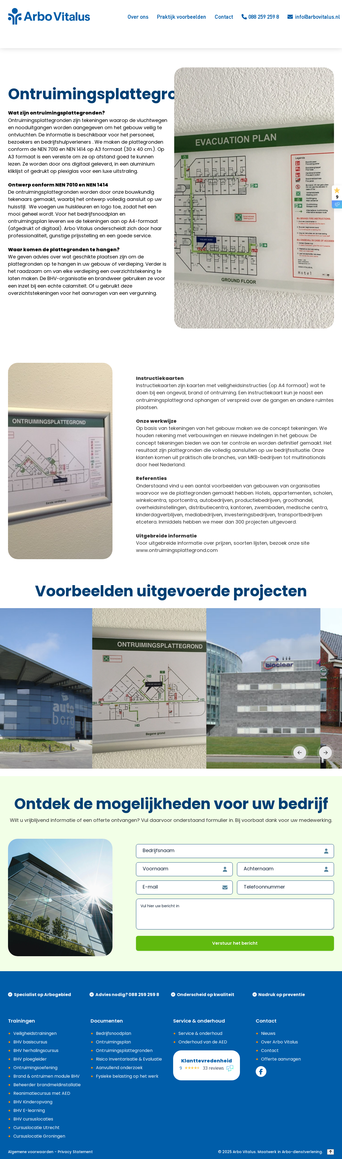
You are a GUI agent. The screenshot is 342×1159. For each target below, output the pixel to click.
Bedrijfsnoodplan (113, 1033)
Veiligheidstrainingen (35, 1033)
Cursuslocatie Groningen (39, 1136)
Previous (299, 752)
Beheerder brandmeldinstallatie (47, 1085)
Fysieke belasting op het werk (127, 1076)
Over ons (137, 16)
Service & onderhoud (200, 1033)
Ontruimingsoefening (35, 1068)
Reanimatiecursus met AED (41, 1093)
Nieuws (268, 1033)
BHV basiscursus (30, 1042)
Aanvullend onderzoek (119, 1068)
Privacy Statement (75, 1152)
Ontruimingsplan (113, 1042)
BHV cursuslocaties (33, 1119)
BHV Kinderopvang (32, 1102)
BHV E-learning (29, 1110)
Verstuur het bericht (235, 943)
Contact (224, 16)
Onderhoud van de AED (202, 1042)
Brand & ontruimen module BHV (46, 1076)
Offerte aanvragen (281, 1059)
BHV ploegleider (30, 1059)
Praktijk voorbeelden (181, 16)
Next (325, 752)
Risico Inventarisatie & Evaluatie (129, 1059)
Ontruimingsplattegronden (124, 1050)
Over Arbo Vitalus (279, 1042)
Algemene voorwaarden (30, 1152)
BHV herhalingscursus (36, 1050)
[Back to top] (330, 1152)
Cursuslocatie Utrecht (36, 1127)
